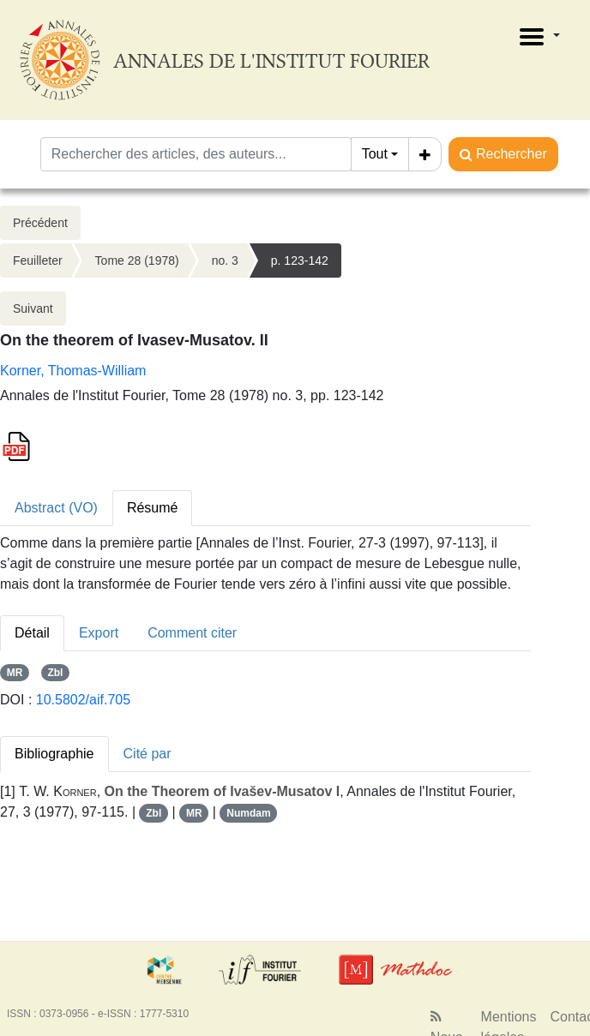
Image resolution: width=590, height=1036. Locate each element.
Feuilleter (38, 260)
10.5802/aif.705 (83, 699)
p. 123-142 (299, 260)
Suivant (33, 308)
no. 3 (225, 260)
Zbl (55, 673)
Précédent (40, 223)
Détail (32, 633)
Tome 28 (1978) (137, 260)
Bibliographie (54, 753)
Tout (375, 154)
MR (15, 673)
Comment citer (192, 633)
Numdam (248, 813)
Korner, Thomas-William (73, 370)
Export (98, 633)
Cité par (147, 753)
